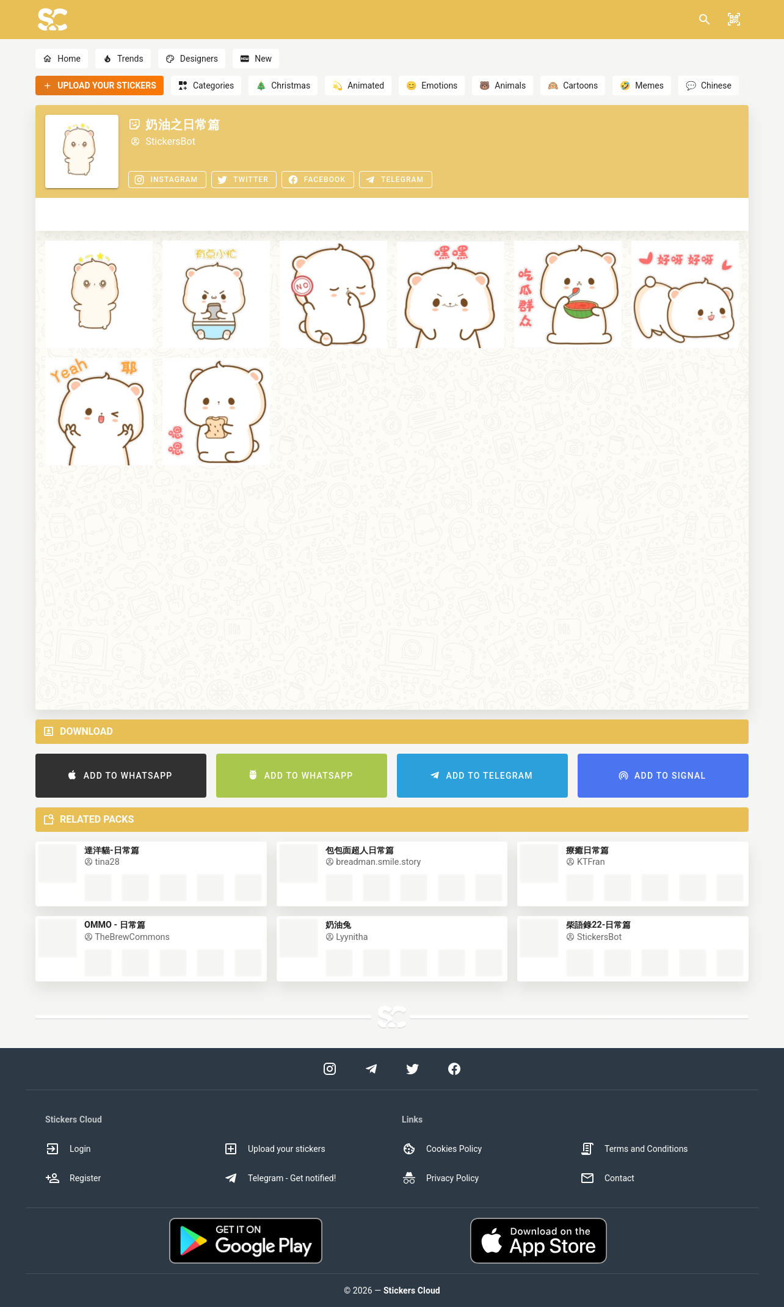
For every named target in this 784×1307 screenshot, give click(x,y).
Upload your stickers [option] (274, 1148)
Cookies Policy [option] (442, 1148)
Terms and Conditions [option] (634, 1148)
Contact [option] (607, 1178)
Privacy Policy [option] (440, 1178)
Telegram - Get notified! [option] (279, 1178)
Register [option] (73, 1178)
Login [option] (68, 1148)
